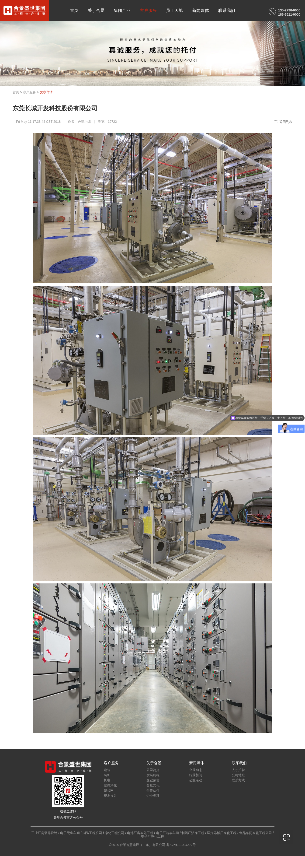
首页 (74, 10)
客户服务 (148, 10)
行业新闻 (195, 775)
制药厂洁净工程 (192, 833)
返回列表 (285, 122)
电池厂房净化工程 (140, 833)
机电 (107, 780)
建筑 (107, 770)
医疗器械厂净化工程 (221, 833)
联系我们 (226, 10)
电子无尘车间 (70, 833)
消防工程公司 (92, 833)
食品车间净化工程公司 (255, 833)
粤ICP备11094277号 (181, 845)
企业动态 (195, 770)
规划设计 (110, 795)
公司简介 (152, 770)
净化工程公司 (114, 833)
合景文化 (152, 785)
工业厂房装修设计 (44, 833)
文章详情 (46, 92)
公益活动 (195, 780)
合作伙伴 (152, 790)
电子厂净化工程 (152, 836)
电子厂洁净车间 (167, 833)
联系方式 (238, 780)
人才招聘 (238, 770)
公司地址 (238, 775)
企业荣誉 (152, 780)
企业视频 (152, 795)
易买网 (109, 790)
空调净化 (110, 785)
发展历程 (152, 775)
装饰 (107, 775)
